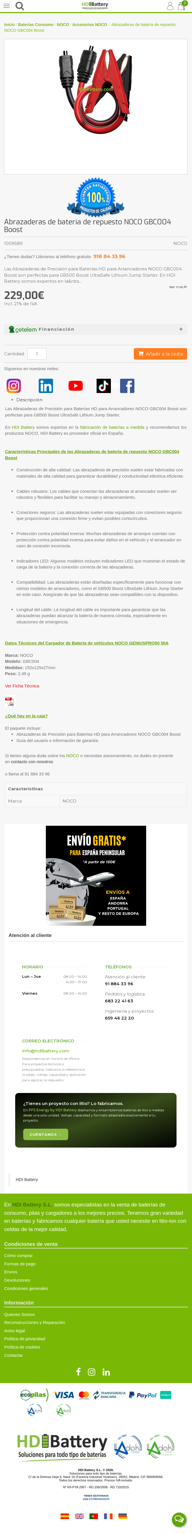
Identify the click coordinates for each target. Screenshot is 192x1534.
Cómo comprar (18, 1255)
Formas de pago (20, 1263)
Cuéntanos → (46, 1134)
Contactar (13, 1355)
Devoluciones (17, 1280)
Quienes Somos (19, 1314)
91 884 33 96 (119, 983)
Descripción (29, 399)
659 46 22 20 (119, 1018)
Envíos (10, 1271)
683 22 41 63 (119, 1001)
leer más (178, 287)
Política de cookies (22, 1347)
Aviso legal (14, 1330)
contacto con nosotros (32, 761)
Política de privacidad (24, 1338)
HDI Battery (23, 427)
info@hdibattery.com (45, 1051)
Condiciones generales (26, 1288)
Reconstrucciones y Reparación (34, 1322)
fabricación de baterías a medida (112, 427)
